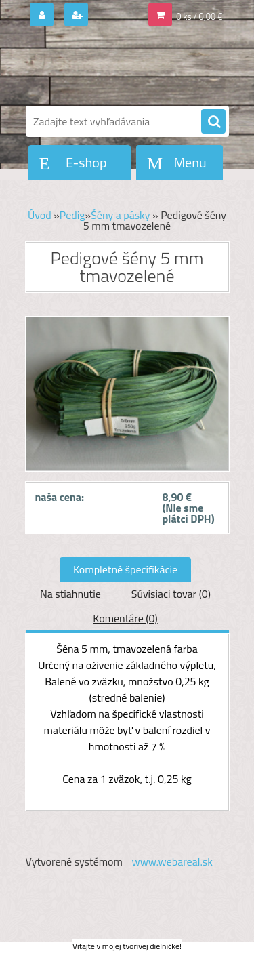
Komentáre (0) (125, 618)
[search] (213, 122)
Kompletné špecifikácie (125, 569)
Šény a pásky (120, 215)
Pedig (72, 215)
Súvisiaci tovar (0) (171, 594)
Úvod (39, 215)
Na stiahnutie (70, 594)
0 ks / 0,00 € (199, 16)
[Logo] (119, 66)
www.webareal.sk (172, 861)
